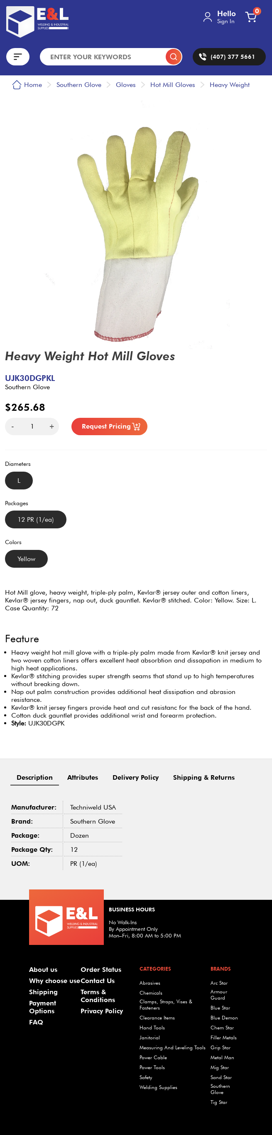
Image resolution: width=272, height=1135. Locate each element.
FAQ (36, 1022)
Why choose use (54, 981)
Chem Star (222, 1027)
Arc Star (219, 983)
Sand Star (221, 1077)
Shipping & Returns (204, 777)
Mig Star (220, 1067)
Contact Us (98, 981)
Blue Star (220, 1008)
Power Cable (153, 1057)
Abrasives (150, 983)
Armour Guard (219, 994)
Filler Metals (224, 1037)
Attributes (82, 777)
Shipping (43, 992)
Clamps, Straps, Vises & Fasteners (166, 1004)
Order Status (101, 970)
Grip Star (220, 1047)
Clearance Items (157, 1018)
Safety (146, 1077)
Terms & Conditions (98, 996)
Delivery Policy (136, 777)
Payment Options (42, 1007)
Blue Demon (224, 1018)
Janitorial (150, 1037)
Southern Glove (220, 1089)
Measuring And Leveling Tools (173, 1047)
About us (43, 970)
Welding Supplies (158, 1087)
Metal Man (222, 1057)
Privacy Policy (102, 1011)
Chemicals (151, 993)
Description (35, 777)
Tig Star (219, 1102)
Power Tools (152, 1067)
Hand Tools (152, 1027)
